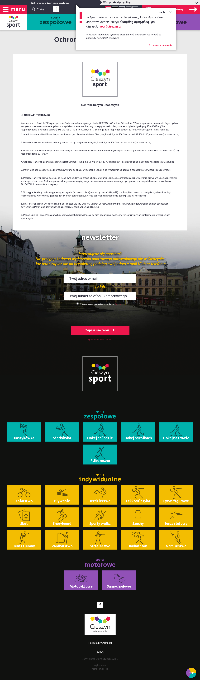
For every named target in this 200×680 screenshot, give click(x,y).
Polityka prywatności (100, 642)
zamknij (165, 12)
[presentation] (100, 315)
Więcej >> (119, 304)
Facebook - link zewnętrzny (56, 10)
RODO (100, 652)
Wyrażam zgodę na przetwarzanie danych (97, 304)
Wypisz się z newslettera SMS (100, 340)
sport (13, 25)
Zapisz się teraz (100, 330)
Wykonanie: (100, 667)
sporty (56, 21)
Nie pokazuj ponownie (160, 45)
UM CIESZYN (110, 659)
